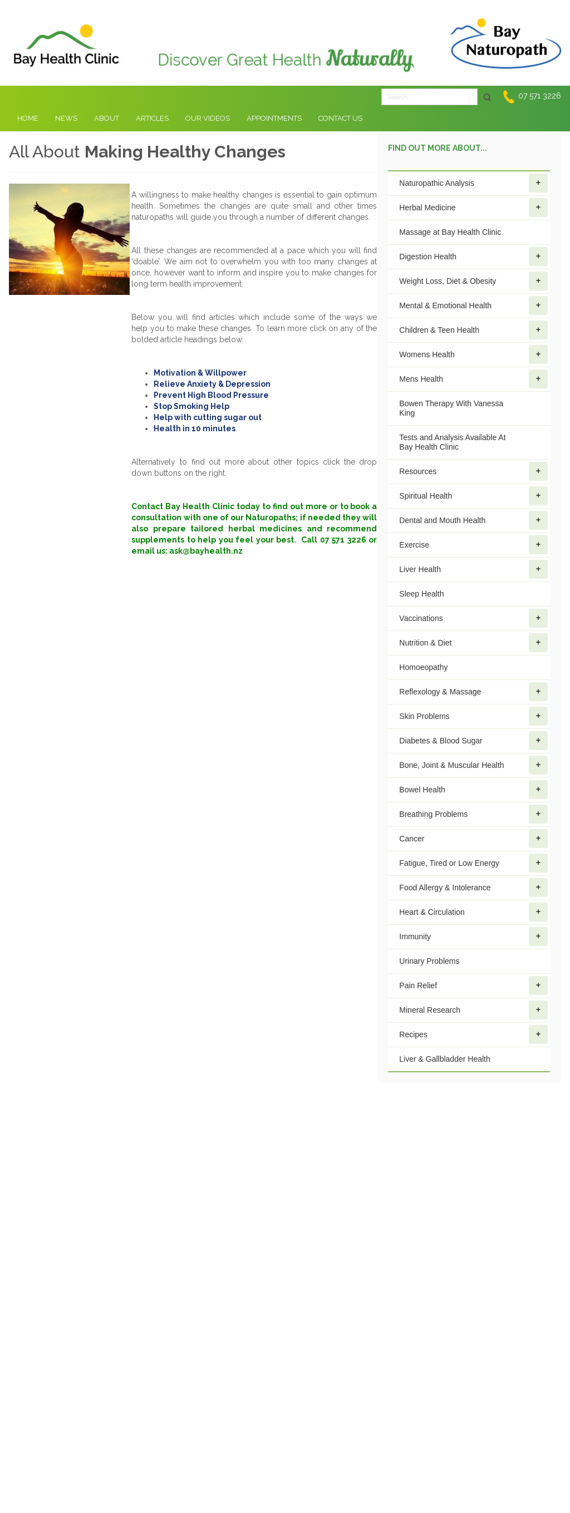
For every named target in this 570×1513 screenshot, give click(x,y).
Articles (152, 118)
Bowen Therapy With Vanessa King (451, 408)
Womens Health (473, 354)
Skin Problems (473, 716)
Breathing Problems (473, 814)
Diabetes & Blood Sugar (473, 740)
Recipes (473, 1034)
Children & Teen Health (473, 330)
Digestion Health (473, 256)
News (66, 118)
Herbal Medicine (473, 207)
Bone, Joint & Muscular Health (473, 765)
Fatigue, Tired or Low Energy (473, 863)
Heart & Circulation (473, 912)
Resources (473, 471)
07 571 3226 (539, 95)
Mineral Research (473, 1010)
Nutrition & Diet (473, 642)
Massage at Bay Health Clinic (450, 232)
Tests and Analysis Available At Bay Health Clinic (452, 442)
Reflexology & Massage (473, 691)
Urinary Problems (429, 961)
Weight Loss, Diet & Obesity (473, 281)
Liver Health (473, 569)
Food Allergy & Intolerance (473, 887)
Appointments (274, 118)
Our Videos (207, 118)
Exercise (473, 544)
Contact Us (340, 118)
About (106, 118)
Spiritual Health (473, 495)
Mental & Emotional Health (473, 305)
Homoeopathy (423, 667)
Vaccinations (473, 618)
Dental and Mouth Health (473, 520)
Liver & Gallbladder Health (444, 1058)
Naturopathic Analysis (473, 183)
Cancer (473, 838)
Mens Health (473, 378)
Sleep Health (421, 593)
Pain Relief (473, 985)
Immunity (473, 936)
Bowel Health (473, 789)
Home (27, 118)
